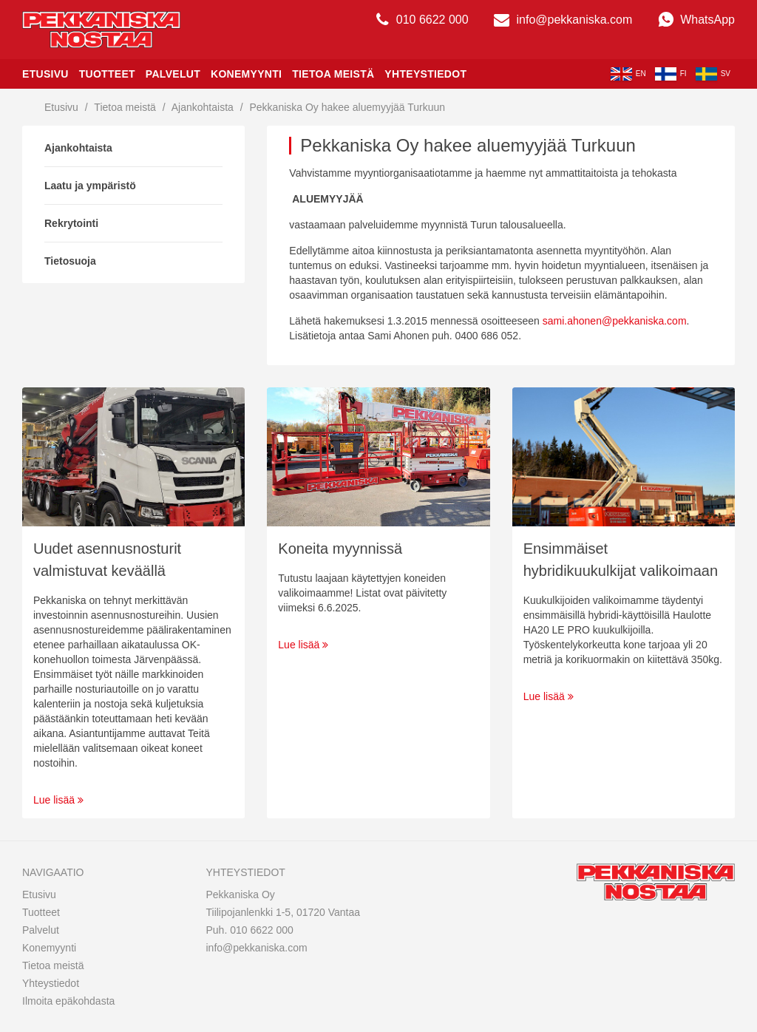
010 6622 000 (422, 19)
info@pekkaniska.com (563, 19)
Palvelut (173, 74)
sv (713, 74)
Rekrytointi (71, 223)
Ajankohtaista (203, 107)
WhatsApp (696, 19)
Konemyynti (246, 74)
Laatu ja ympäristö (90, 185)
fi (671, 74)
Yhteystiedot (425, 74)
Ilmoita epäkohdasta (68, 1001)
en (628, 74)
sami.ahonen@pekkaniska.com (615, 321)
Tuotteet (107, 74)
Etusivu (45, 74)
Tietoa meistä (333, 74)
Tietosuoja (70, 261)
